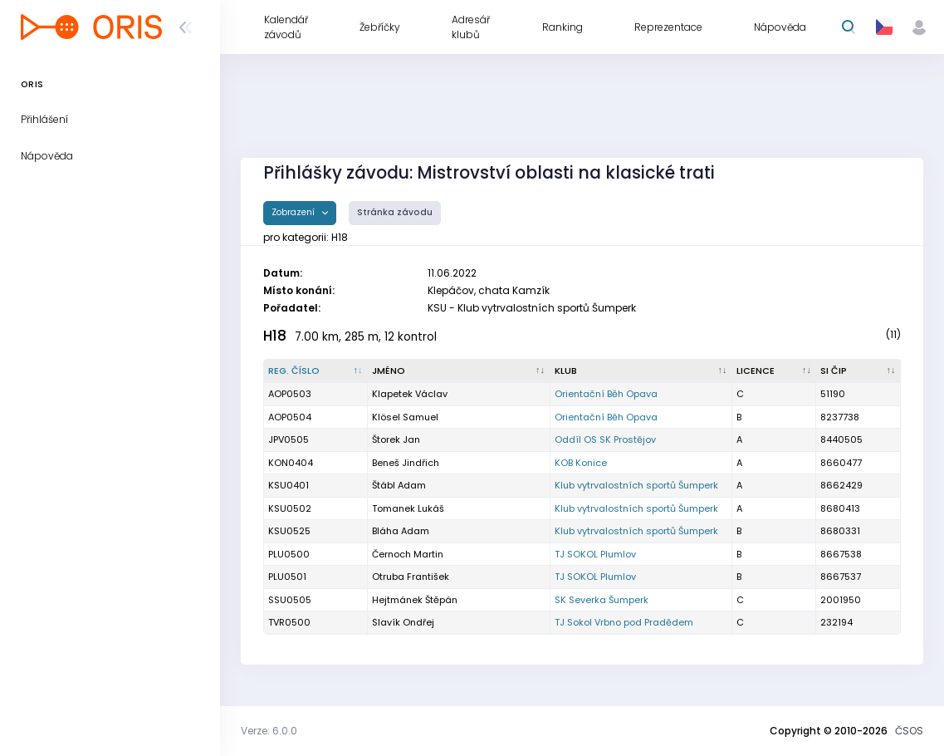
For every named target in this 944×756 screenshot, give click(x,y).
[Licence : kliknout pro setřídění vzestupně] (774, 371)
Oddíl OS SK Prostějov (605, 439)
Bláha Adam (400, 531)
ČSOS (909, 731)
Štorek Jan (396, 439)
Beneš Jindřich (405, 462)
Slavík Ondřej (403, 622)
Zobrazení (294, 212)
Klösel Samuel (405, 417)
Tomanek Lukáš (408, 508)
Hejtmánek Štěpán (414, 599)
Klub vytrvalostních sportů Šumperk (636, 485)
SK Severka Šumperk (601, 599)
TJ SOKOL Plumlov (595, 554)
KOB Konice (581, 462)
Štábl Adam (399, 485)
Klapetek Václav (410, 393)
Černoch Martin (407, 554)
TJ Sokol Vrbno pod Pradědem (624, 622)
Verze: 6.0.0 (269, 731)
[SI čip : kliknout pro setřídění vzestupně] (858, 371)
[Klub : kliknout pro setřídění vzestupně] (641, 371)
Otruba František (410, 576)
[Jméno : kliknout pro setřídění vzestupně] (459, 371)
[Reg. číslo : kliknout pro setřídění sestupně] (316, 371)
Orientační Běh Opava (606, 393)
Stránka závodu (395, 212)
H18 (274, 336)
